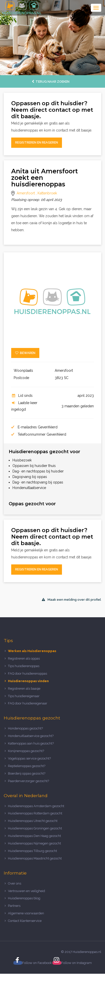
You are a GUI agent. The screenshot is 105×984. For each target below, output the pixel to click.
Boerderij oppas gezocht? (26, 773)
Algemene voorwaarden (26, 913)
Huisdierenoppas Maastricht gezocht (35, 858)
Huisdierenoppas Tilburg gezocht (32, 851)
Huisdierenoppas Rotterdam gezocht (35, 813)
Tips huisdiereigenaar (24, 696)
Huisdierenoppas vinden (28, 681)
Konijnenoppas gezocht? (26, 751)
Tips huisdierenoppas (23, 666)
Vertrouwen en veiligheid (26, 891)
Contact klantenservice (25, 921)
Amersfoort (26, 193)
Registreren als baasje (24, 688)
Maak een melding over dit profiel (71, 599)
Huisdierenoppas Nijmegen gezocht (34, 843)
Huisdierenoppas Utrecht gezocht (32, 821)
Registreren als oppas (24, 658)
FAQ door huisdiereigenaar (27, 703)
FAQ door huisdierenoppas (28, 673)
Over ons (14, 883)
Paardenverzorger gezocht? (28, 781)
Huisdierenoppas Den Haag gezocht (34, 836)
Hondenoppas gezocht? (25, 728)
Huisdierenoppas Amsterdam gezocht (36, 806)
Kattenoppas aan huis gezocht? (31, 743)
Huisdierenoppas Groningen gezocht (35, 828)
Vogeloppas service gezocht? (29, 758)
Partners (14, 906)
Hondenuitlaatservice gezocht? (30, 736)
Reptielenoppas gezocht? (26, 766)
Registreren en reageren (36, 142)
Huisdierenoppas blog (24, 898)
